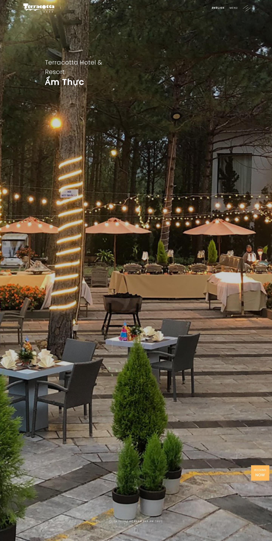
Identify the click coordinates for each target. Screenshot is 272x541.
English (218, 7)
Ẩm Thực (64, 82)
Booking (260, 473)
